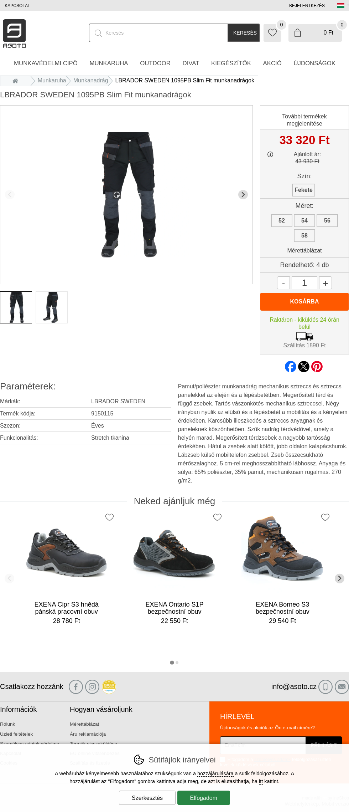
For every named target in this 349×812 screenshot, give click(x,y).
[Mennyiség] (304, 282)
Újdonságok (314, 63)
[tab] (172, 662)
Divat (191, 63)
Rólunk (7, 724)
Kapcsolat (17, 5)
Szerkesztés (147, 798)
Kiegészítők (231, 63)
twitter (303, 364)
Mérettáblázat (304, 250)
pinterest (317, 364)
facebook (290, 364)
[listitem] (16, 307)
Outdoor (155, 63)
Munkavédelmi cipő (46, 63)
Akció (272, 63)
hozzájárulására (215, 773)
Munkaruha (52, 80)
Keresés (245, 33)
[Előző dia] (10, 194)
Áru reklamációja (88, 734)
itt (261, 781)
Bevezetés (17, 80)
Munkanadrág (90, 80)
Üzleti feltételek (16, 734)
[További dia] (243, 194)
